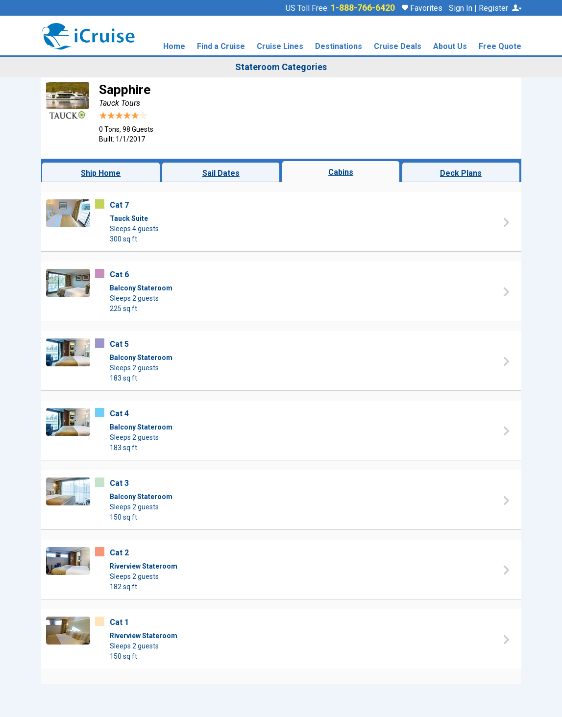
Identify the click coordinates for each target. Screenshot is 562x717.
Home (174, 47)
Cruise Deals (397, 47)
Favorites (422, 8)
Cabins (340, 172)
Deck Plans (461, 173)
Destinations (338, 47)
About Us (450, 47)
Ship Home (101, 173)
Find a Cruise (221, 47)
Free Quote (500, 47)
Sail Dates (221, 173)
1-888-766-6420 (363, 7)
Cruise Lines (280, 47)
